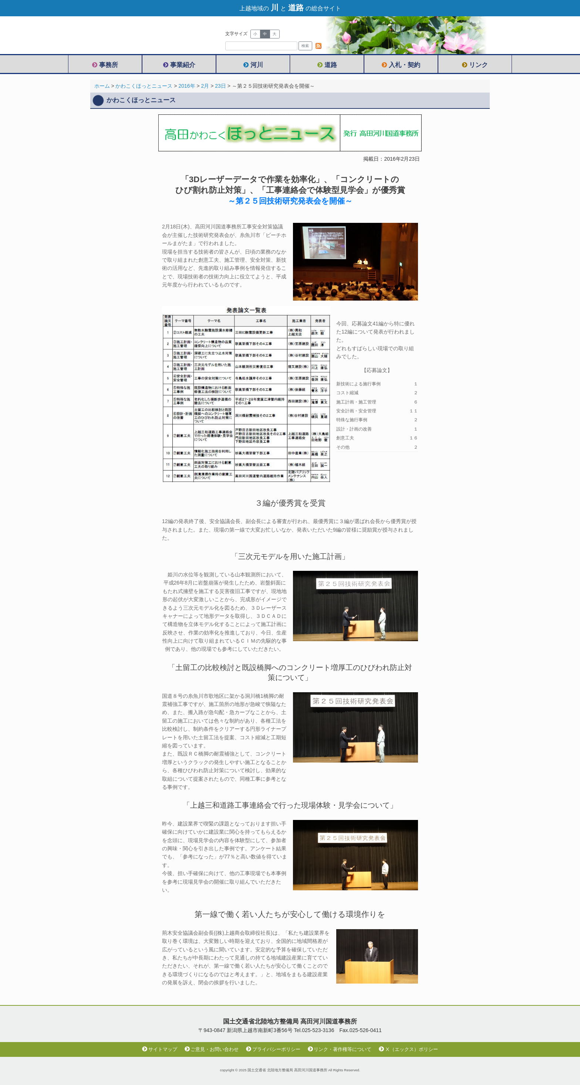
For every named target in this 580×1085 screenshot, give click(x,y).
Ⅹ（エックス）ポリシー (408, 1049)
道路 (327, 64)
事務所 (105, 64)
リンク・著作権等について (340, 1049)
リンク (475, 64)
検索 (305, 46)
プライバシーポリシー (273, 1049)
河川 (253, 64)
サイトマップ (159, 1049)
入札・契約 (401, 64)
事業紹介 (179, 64)
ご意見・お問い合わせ (212, 1049)
